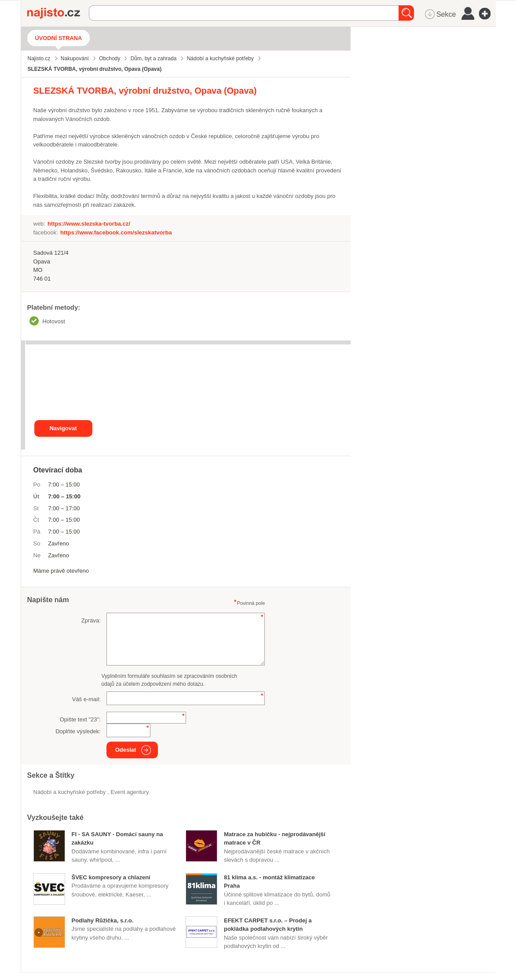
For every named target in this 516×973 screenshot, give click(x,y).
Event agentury (129, 792)
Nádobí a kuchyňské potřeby (70, 792)
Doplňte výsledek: (78, 731)
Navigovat (63, 428)
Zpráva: (91, 620)
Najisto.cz (58, 13)
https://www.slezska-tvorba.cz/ (89, 223)
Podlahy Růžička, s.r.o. (103, 920)
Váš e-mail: (86, 699)
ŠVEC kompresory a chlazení (111, 877)
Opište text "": (80, 719)
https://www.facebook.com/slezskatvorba (116, 232)
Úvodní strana (58, 38)
